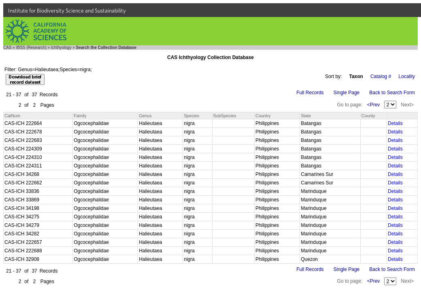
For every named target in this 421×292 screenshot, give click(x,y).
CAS (7, 47)
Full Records (309, 92)
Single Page (347, 92)
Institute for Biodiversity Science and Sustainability (67, 10)
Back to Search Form (392, 92)
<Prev (373, 105)
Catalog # (380, 76)
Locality (406, 76)
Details (395, 123)
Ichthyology (61, 47)
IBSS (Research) (31, 47)
